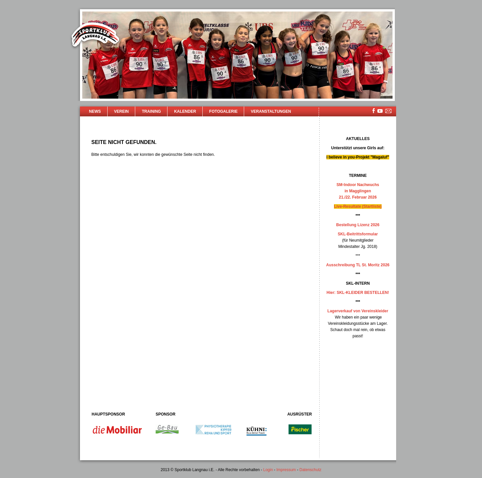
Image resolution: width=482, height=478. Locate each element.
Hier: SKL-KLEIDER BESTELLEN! (357, 292)
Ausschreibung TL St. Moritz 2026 (357, 265)
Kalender (185, 111)
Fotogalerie (223, 111)
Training (151, 111)
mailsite (388, 111)
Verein (121, 111)
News (95, 111)
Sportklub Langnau (95, 35)
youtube (380, 111)
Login (268, 469)
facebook (373, 110)
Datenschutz (310, 469)
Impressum (286, 469)
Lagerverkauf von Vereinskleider (357, 311)
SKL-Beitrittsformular (358, 234)
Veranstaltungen (271, 111)
